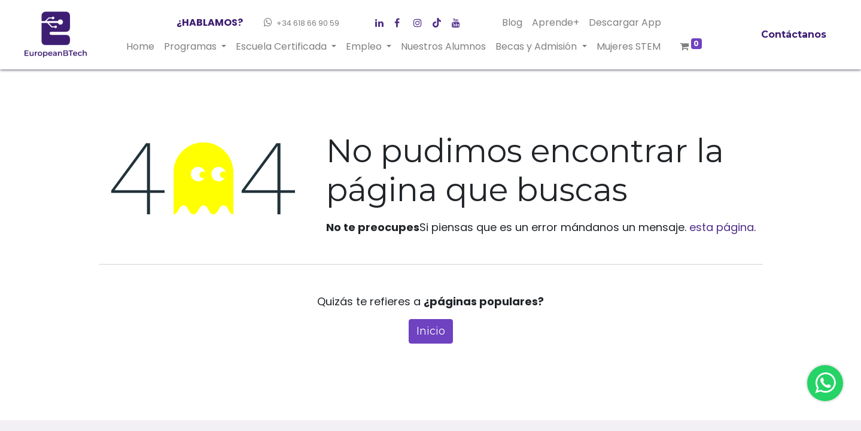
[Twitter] (401, 20)
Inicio (430, 331)
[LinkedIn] (420, 20)
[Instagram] (439, 20)
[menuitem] (140, 47)
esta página (721, 227)
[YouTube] (458, 20)
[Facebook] (382, 20)
